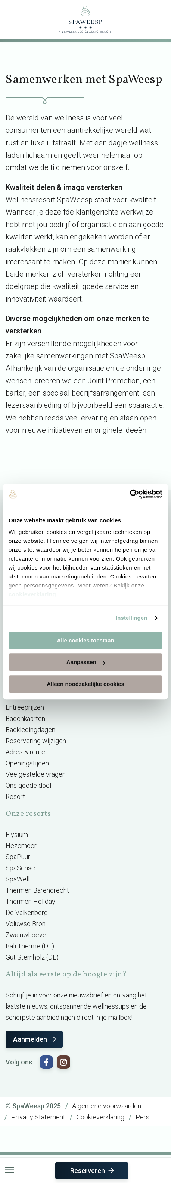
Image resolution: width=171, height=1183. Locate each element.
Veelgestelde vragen (36, 774)
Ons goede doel (28, 785)
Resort (15, 796)
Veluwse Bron (26, 924)
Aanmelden (35, 1039)
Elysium (17, 834)
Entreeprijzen (25, 707)
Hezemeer (21, 846)
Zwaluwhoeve (26, 935)
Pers (142, 1117)
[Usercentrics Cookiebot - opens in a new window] (129, 494)
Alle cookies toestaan (85, 640)
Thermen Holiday (30, 901)
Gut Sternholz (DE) (32, 957)
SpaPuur (18, 857)
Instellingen (131, 618)
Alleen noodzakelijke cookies (85, 684)
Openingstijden (27, 763)
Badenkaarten (25, 718)
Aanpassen (85, 662)
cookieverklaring (32, 594)
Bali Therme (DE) (30, 946)
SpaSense (20, 868)
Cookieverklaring (100, 1117)
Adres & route (25, 752)
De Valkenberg (27, 912)
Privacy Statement (38, 1117)
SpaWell (17, 879)
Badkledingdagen (30, 730)
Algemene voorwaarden (106, 1106)
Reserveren (92, 1170)
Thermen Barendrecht (37, 890)
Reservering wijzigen (36, 741)
